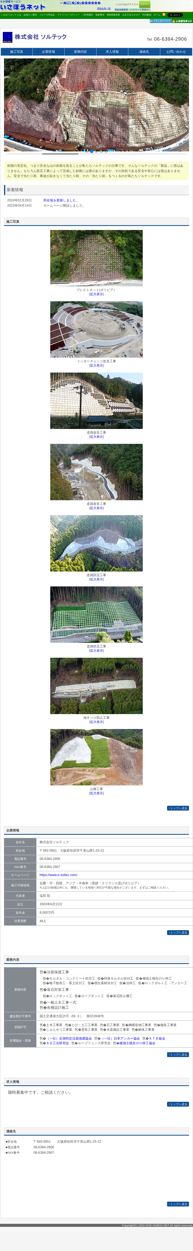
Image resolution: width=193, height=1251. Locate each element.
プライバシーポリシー (68, 14)
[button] (86, 151)
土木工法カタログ (131, 14)
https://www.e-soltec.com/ (58, 875)
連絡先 (144, 51)
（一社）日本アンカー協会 (120, 1038)
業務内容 (80, 51)
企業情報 (48, 51)
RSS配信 (146, 14)
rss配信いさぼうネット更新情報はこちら (163, 14)
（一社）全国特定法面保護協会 (69, 1038)
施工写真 (16, 51)
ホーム (157, 14)
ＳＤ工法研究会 (57, 1043)
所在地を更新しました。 (61, 200)
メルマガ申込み (47, 14)
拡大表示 (96, 294)
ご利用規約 (87, 14)
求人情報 (112, 51)
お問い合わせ (176, 51)
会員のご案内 (30, 14)
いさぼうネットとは (11, 14)
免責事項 (99, 14)
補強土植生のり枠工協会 (137, 1043)
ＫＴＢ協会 (157, 1038)
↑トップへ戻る (178, 808)
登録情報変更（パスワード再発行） (133, 9)
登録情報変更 (113, 14)
